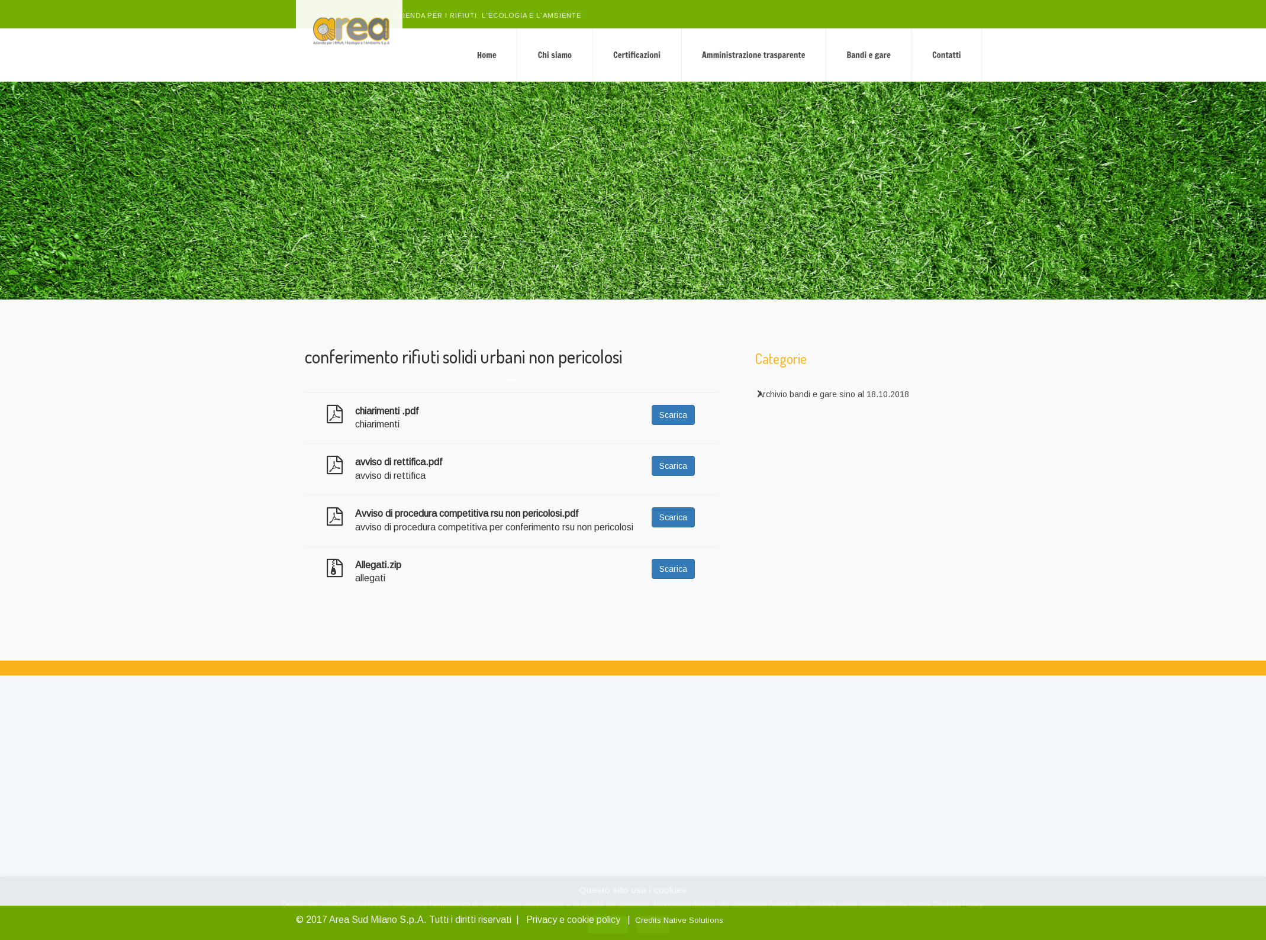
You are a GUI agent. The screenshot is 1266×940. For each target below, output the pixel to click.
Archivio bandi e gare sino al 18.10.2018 (833, 400)
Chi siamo (631, 55)
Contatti (1023, 55)
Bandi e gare (945, 55)
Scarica (673, 415)
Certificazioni (713, 55)
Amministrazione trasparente (829, 55)
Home (563, 55)
